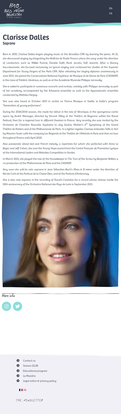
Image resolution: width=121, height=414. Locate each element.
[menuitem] (22, 390)
